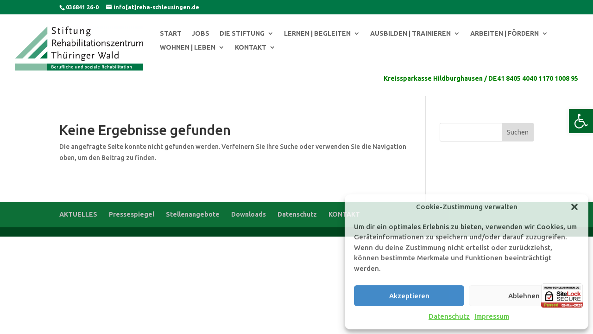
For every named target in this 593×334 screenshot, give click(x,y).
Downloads (248, 214)
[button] (581, 121)
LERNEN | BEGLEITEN (317, 33)
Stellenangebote (193, 214)
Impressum (491, 316)
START (171, 33)
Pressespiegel (131, 214)
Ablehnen (524, 296)
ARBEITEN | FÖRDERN (504, 33)
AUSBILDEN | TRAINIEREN (410, 33)
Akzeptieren (409, 296)
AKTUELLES (78, 214)
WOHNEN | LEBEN (187, 47)
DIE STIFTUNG (242, 33)
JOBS (200, 33)
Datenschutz (449, 316)
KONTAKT (250, 47)
